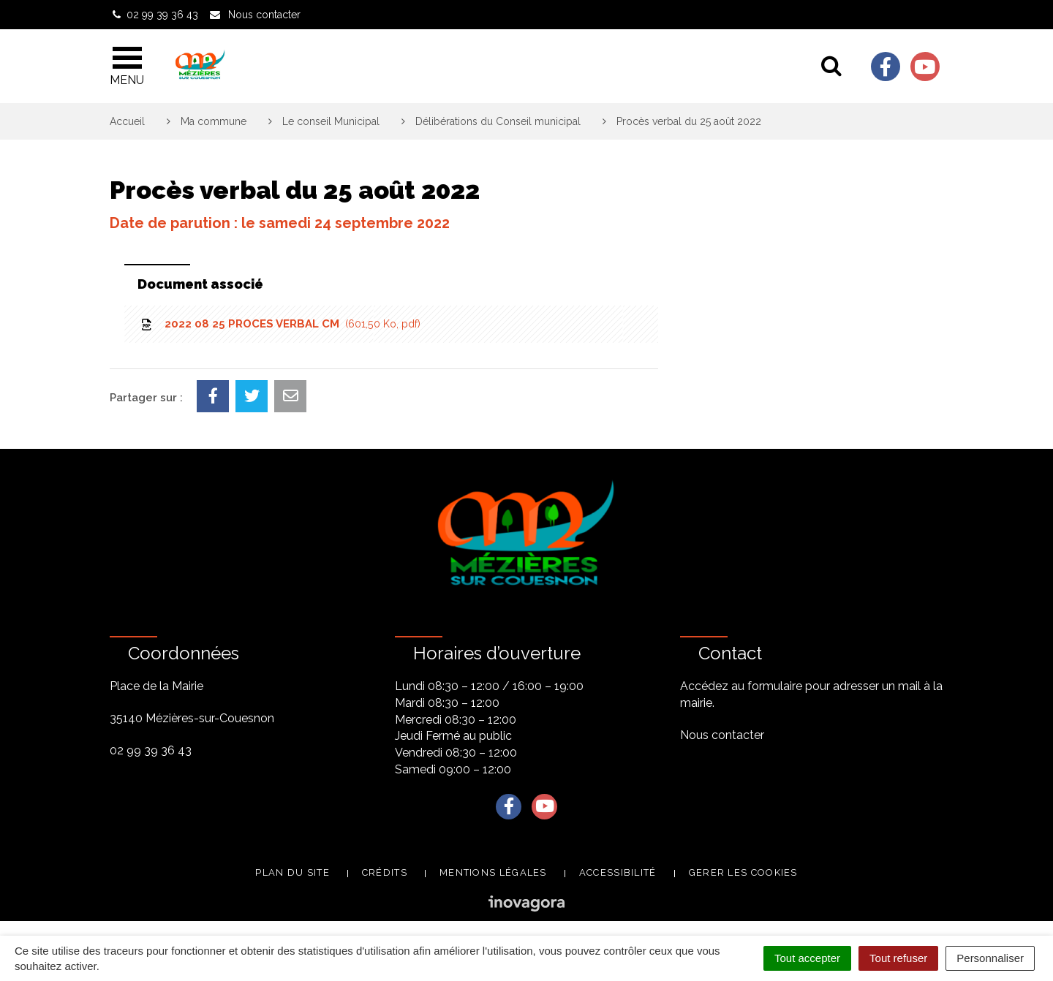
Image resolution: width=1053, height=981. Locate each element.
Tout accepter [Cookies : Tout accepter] (807, 958)
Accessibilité (618, 872)
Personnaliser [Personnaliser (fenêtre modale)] (990, 958)
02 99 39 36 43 (151, 750)
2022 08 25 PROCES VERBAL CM (279, 323)
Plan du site (292, 872)
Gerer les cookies (743, 872)
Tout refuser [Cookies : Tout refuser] (898, 958)
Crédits (384, 872)
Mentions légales (493, 872)
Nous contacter (722, 735)
